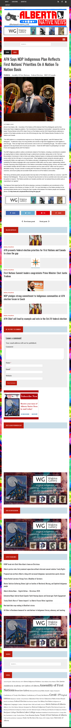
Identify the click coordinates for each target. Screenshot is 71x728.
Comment (9, 347)
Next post (44, 221)
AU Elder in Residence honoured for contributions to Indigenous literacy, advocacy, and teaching (34, 611)
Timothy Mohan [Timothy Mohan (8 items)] (20, 716)
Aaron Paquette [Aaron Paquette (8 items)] (7, 682)
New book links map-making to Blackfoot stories (19, 606)
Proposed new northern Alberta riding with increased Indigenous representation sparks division (34, 574)
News (5, 247)
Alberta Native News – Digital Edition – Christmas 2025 (22, 591)
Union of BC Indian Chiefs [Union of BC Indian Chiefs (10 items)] (46, 719)
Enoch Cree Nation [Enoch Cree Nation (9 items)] (8, 702)
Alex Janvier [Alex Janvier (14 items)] (60, 682)
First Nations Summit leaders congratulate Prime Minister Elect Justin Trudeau (35, 274)
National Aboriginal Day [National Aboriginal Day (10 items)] (24, 708)
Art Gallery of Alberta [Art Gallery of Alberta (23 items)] (30, 686)
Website (9, 376)
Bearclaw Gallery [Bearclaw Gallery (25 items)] (22, 691)
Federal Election (37, 75)
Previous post (28, 221)
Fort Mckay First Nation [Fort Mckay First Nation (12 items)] (45, 702)
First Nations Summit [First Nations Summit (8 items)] (32, 702)
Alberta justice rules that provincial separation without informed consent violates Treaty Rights (34, 570)
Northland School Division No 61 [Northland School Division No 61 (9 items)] (50, 713)
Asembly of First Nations (20, 75)
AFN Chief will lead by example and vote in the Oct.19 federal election (35, 319)
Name (8, 363)
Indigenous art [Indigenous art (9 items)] (57, 702)
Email (8, 369)
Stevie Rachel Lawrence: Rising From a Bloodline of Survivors (23, 579)
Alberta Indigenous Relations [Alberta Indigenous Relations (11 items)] (32, 682)
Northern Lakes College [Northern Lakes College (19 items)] (25, 713)
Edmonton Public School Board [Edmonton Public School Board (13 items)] (54, 700)
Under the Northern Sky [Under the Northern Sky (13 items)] (30, 719)
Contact (7, 5)
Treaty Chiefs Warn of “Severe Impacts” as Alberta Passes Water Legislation (28, 601)
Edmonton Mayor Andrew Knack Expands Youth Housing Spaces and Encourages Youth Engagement (35, 596)
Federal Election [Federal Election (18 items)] (20, 702)
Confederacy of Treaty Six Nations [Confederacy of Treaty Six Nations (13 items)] (37, 696)
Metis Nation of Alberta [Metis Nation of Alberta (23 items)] (55, 705)
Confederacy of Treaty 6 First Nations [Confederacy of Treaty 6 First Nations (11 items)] (15, 696)
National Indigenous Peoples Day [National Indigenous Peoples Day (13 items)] (43, 708)
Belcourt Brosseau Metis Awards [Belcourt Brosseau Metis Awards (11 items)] (39, 692)
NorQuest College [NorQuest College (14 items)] (10, 713)
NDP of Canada (49, 75)
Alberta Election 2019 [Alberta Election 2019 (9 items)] (17, 682)
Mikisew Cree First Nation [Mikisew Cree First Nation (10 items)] (11, 708)
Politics (11, 247)
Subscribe (15, 1)
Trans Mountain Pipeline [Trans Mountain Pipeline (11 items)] (32, 716)
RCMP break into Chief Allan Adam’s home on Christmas (21, 565)
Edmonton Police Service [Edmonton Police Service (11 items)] (36, 700)
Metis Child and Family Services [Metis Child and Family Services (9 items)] (36, 705)
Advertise (23, 1)
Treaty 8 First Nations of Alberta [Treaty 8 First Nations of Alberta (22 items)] (53, 716)
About (7, 1)
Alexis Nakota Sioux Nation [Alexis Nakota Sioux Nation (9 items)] (48, 682)
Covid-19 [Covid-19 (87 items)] (54, 696)
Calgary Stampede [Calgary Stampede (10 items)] (54, 691)
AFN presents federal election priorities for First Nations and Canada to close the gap (34, 251)
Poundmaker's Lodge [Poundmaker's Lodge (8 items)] (11, 716)
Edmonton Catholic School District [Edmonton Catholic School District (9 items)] (19, 699)
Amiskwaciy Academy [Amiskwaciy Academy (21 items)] (12, 686)
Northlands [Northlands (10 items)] (38, 713)
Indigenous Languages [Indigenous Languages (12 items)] (11, 705)
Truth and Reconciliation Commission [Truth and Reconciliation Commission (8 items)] (13, 719)
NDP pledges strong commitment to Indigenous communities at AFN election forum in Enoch (34, 297)
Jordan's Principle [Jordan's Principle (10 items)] (23, 705)
